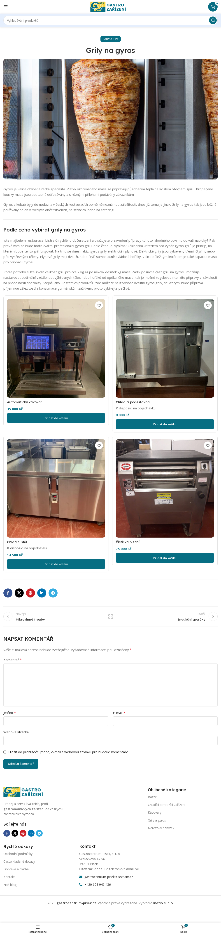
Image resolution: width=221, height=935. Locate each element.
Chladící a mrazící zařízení (166, 807)
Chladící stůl (17, 542)
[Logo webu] (110, 6)
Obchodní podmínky (18, 856)
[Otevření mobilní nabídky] (5, 6)
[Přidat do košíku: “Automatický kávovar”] (56, 417)
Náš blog (9, 887)
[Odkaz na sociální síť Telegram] (53, 592)
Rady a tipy (111, 39)
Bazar (152, 799)
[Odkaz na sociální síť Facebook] (7, 592)
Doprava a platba (16, 872)
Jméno (9, 715)
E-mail (119, 715)
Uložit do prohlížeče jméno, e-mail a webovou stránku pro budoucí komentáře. (68, 754)
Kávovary (154, 815)
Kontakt (9, 879)
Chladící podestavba (134, 401)
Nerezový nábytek (161, 830)
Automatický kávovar (25, 401)
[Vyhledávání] (110, 20)
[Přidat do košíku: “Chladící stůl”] (56, 564)
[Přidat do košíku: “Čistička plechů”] (165, 558)
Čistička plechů (129, 542)
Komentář (12, 662)
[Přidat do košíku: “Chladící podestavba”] (165, 423)
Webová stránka (16, 734)
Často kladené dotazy (19, 864)
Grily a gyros (157, 823)
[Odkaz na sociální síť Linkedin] (41, 592)
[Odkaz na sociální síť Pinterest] (30, 592)
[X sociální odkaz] (19, 592)
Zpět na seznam (110, 617)
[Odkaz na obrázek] (26, 794)
